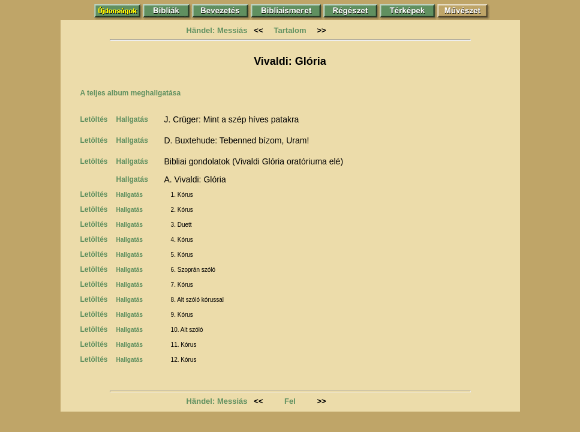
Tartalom (290, 30)
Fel (290, 401)
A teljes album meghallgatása (130, 93)
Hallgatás (132, 119)
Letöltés (94, 119)
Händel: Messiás (217, 30)
